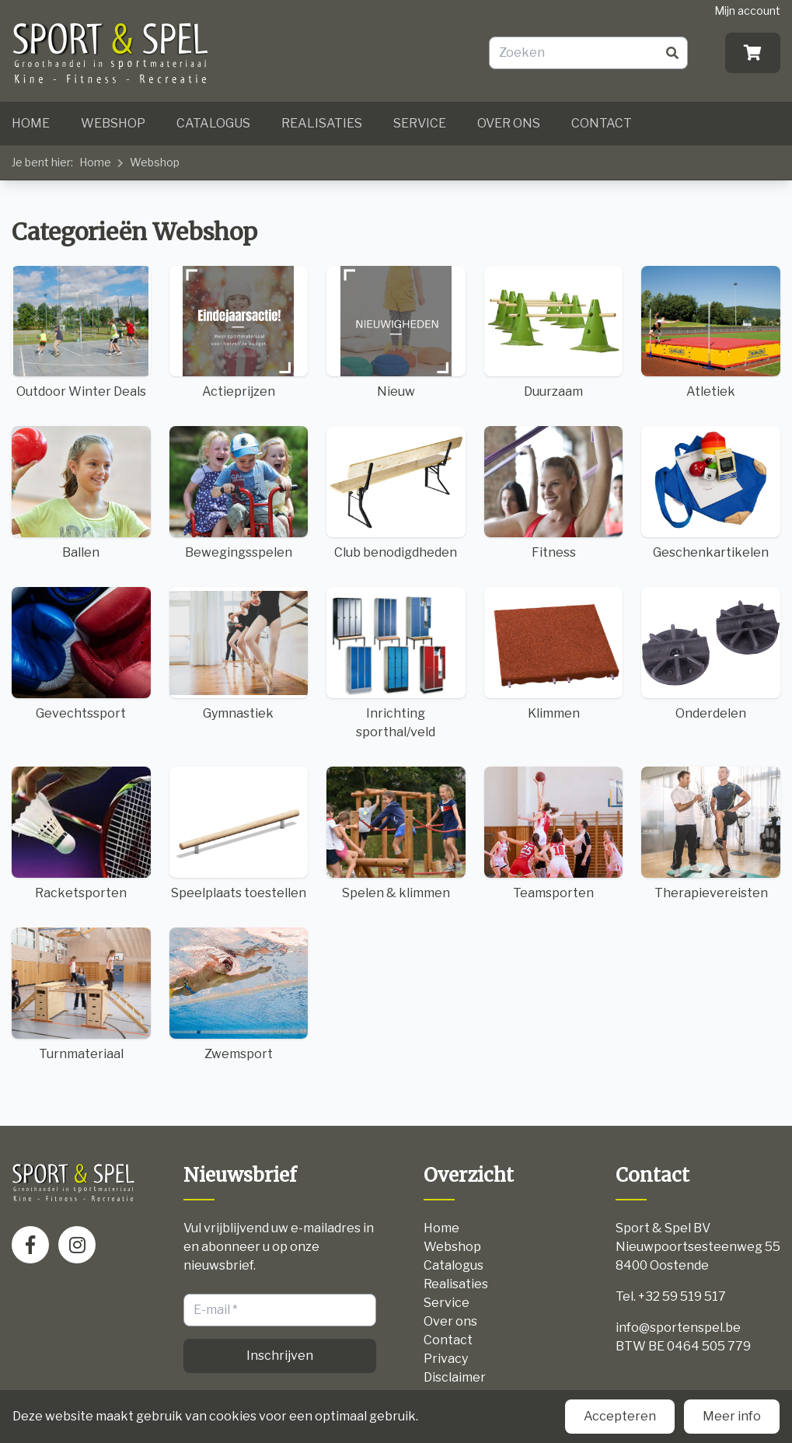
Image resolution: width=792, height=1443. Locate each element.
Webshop (113, 123)
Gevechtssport (81, 654)
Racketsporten (81, 833)
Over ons (508, 123)
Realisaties (321, 123)
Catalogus (213, 123)
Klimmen (553, 654)
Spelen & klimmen (396, 833)
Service (419, 123)
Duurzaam (553, 333)
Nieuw (396, 333)
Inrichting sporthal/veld (396, 663)
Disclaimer (455, 1377)
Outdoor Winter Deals (81, 333)
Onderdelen (710, 654)
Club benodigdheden (396, 493)
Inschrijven (279, 1355)
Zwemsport (239, 994)
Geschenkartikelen (710, 493)
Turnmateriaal (81, 994)
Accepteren (620, 1416)
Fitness (553, 493)
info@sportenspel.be (678, 1327)
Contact (601, 123)
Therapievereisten (710, 833)
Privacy (446, 1358)
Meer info (732, 1416)
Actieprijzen (239, 333)
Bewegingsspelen (239, 493)
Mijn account (747, 10)
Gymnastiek (239, 654)
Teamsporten (553, 833)
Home (31, 123)
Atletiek (710, 333)
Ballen (81, 493)
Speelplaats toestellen (239, 833)
